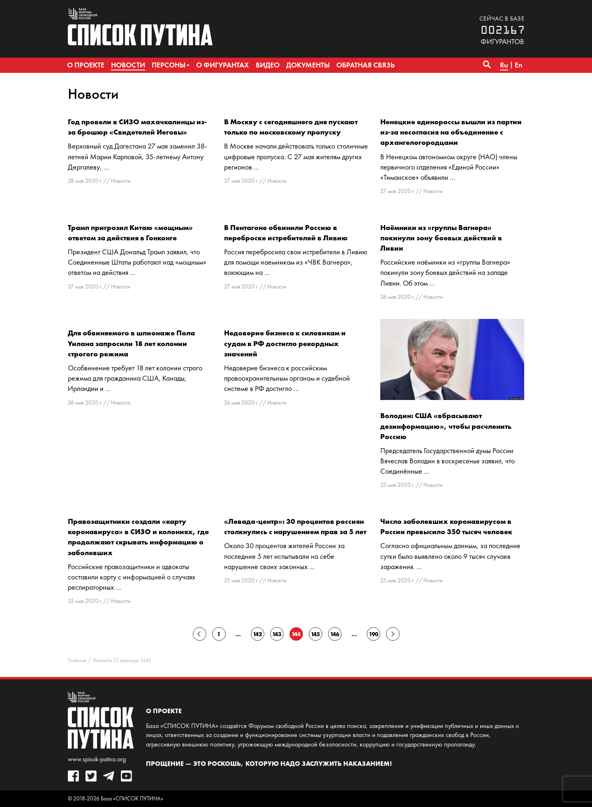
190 (373, 634)
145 (315, 634)
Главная (77, 660)
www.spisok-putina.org (97, 759)
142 (257, 634)
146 (334, 634)
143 (276, 634)
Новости (120, 180)
